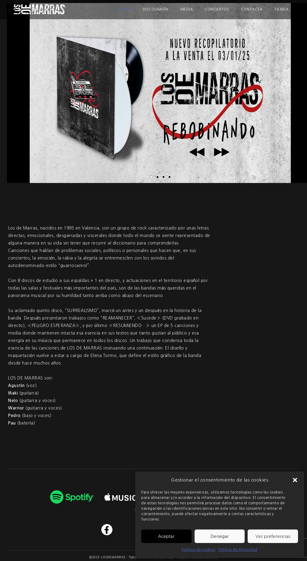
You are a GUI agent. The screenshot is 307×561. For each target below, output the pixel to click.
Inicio (125, 9)
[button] (295, 480)
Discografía (155, 9)
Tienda (281, 9)
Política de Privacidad (237, 549)
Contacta (251, 9)
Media (186, 9)
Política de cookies (198, 549)
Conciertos (217, 9)
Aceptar (166, 536)
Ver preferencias (272, 536)
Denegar (219, 536)
